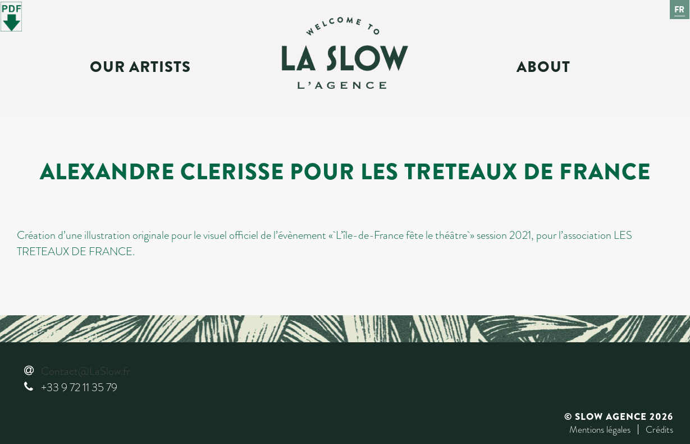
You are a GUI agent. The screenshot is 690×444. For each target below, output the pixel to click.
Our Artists (140, 67)
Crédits (659, 429)
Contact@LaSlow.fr (85, 371)
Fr (680, 9)
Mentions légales (599, 429)
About (543, 67)
